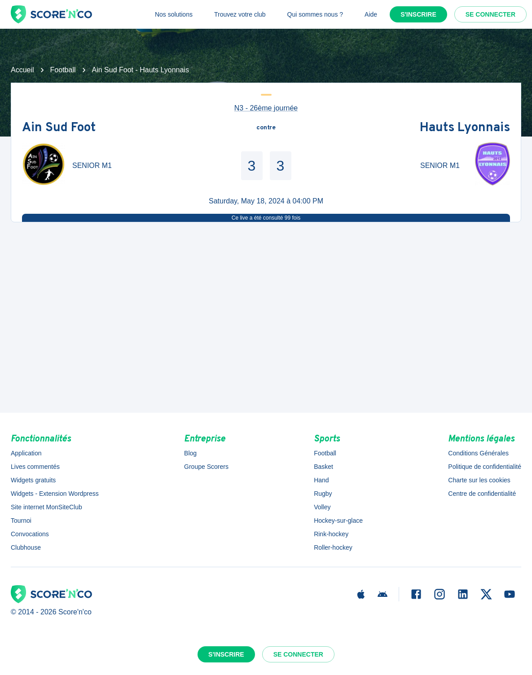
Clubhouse (26, 547)
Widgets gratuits (33, 480)
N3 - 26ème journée (266, 108)
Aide (371, 14)
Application (26, 453)
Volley (322, 507)
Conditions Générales (478, 453)
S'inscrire (418, 14)
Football (63, 70)
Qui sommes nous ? (315, 14)
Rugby (323, 493)
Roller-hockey (333, 547)
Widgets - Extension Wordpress (55, 493)
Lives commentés (35, 466)
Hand (321, 480)
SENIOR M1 (92, 165)
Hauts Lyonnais (465, 128)
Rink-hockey (331, 534)
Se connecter (490, 14)
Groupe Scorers (206, 466)
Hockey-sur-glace (338, 520)
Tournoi (21, 520)
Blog (190, 453)
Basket (323, 466)
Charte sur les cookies (479, 480)
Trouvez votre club (240, 14)
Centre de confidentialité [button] (482, 493)
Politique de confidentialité (484, 466)
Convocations (30, 534)
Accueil (22, 70)
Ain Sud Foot (59, 128)
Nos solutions (174, 14)
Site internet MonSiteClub (46, 507)
